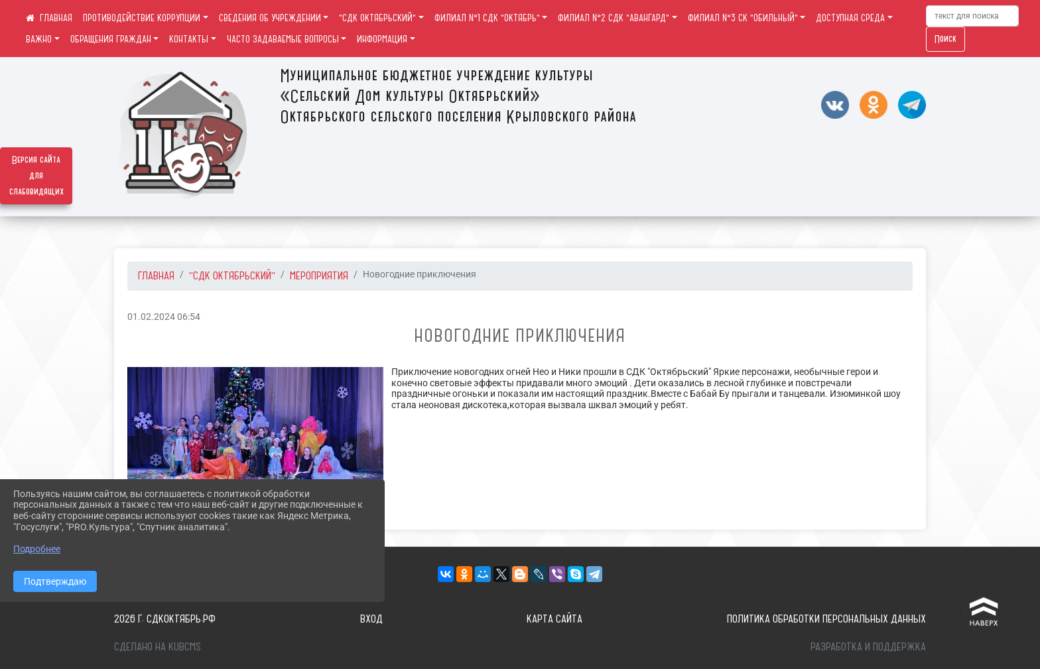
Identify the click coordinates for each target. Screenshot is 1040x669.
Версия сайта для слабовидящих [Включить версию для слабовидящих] (36, 175)
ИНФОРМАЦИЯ (382, 39)
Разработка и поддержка (868, 646)
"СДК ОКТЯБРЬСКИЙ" (377, 18)
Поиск (945, 39)
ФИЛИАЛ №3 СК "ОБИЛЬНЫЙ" (743, 18)
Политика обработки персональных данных (826, 618)
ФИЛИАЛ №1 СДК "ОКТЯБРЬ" (487, 18)
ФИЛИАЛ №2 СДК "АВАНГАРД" (613, 18)
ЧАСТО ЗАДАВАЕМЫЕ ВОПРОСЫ (283, 39)
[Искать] (972, 16)
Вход (371, 618)
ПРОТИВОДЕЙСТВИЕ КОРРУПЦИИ (141, 18)
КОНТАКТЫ (188, 39)
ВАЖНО (39, 39)
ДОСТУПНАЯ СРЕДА (850, 18)
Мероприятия (319, 275)
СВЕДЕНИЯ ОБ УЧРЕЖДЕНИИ (270, 18)
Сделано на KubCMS (157, 646)
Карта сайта (554, 618)
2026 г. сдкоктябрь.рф (165, 618)
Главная (156, 275)
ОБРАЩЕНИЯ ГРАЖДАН (110, 39)
